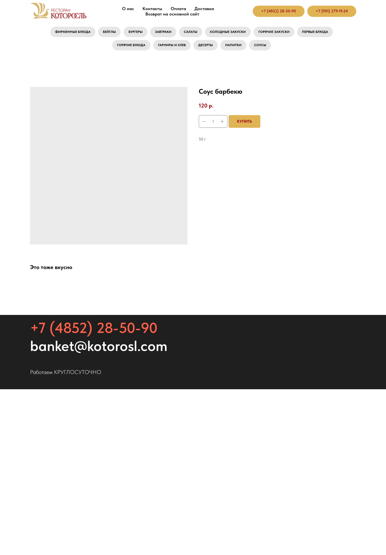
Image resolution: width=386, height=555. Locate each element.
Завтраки (159, 32)
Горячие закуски (284, 32)
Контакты (152, 8)
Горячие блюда (124, 48)
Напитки (239, 48)
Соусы (268, 48)
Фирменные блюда (58, 32)
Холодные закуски (231, 32)
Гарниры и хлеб (170, 48)
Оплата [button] (178, 8)
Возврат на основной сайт (172, 14)
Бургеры (128, 32)
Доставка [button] (204, 8)
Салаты (190, 32)
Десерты (207, 48)
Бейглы (98, 32)
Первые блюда (330, 32)
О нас (128, 8)
